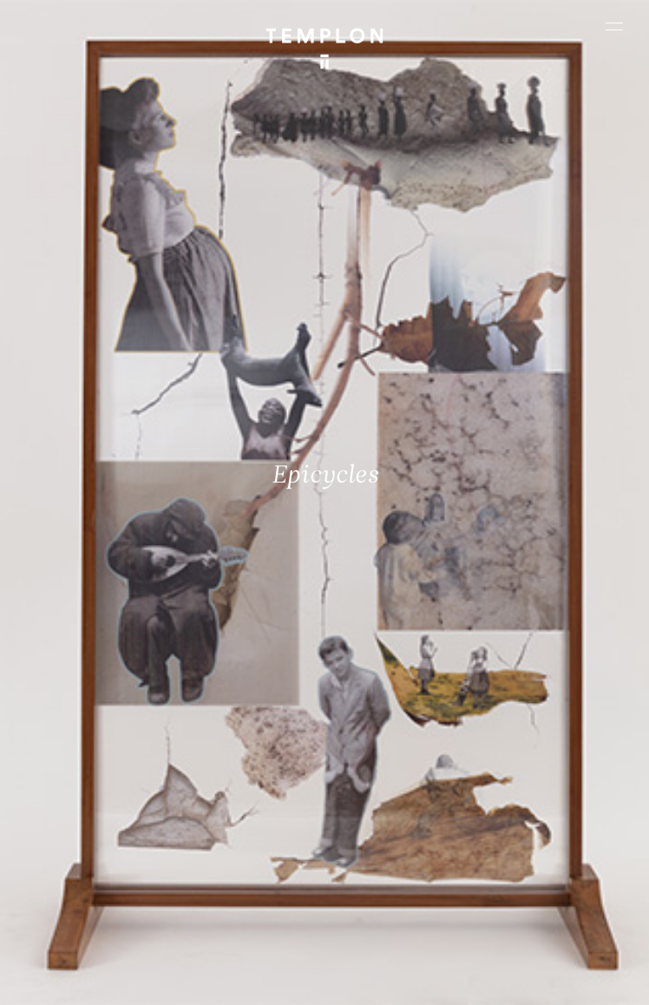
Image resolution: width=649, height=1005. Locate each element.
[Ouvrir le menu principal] (614, 26)
